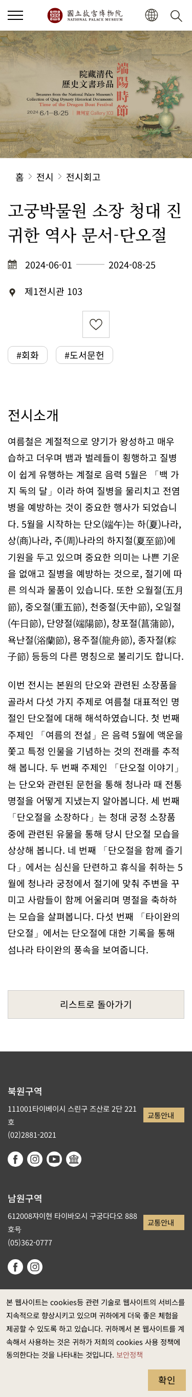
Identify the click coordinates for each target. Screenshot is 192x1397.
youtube (54, 1159)
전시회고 (83, 176)
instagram (34, 1159)
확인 (167, 1379)
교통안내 (160, 1115)
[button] (15, 15)
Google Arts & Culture (73, 1159)
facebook (15, 1159)
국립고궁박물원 (85, 15)
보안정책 (129, 1354)
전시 (45, 176)
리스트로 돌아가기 (96, 1004)
